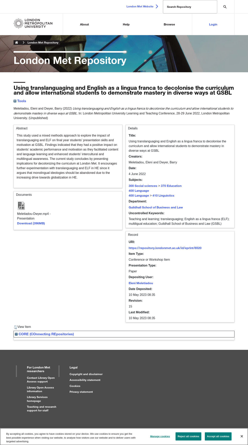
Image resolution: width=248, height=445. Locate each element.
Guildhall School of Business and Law (156, 207)
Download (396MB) (31, 223)
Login (213, 24)
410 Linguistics (163, 195)
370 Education (171, 185)
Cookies (75, 386)
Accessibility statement (85, 379)
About (84, 24)
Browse (169, 24)
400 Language (139, 190)
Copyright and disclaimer (86, 374)
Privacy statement (81, 391)
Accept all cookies (218, 438)
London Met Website (140, 6)
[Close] (242, 438)
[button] (15, 327)
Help (126, 24)
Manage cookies (160, 438)
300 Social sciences (143, 185)
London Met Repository (43, 42)
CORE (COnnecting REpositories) (44, 334)
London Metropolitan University (17, 42)
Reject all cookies (188, 438)
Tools (20, 101)
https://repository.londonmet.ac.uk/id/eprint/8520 (165, 248)
